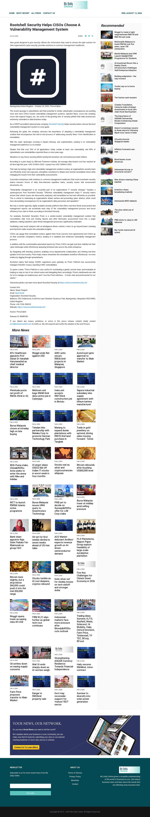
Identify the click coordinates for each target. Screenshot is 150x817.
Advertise (75, 780)
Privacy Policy (75, 776)
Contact (75, 784)
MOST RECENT (23, 13)
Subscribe (30, 793)
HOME (12, 13)
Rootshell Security (56, 124)
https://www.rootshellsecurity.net (73, 282)
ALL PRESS (36, 13)
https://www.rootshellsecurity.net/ (31, 307)
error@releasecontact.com (21, 324)
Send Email (19, 293)
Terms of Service (75, 772)
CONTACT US (49, 13)
